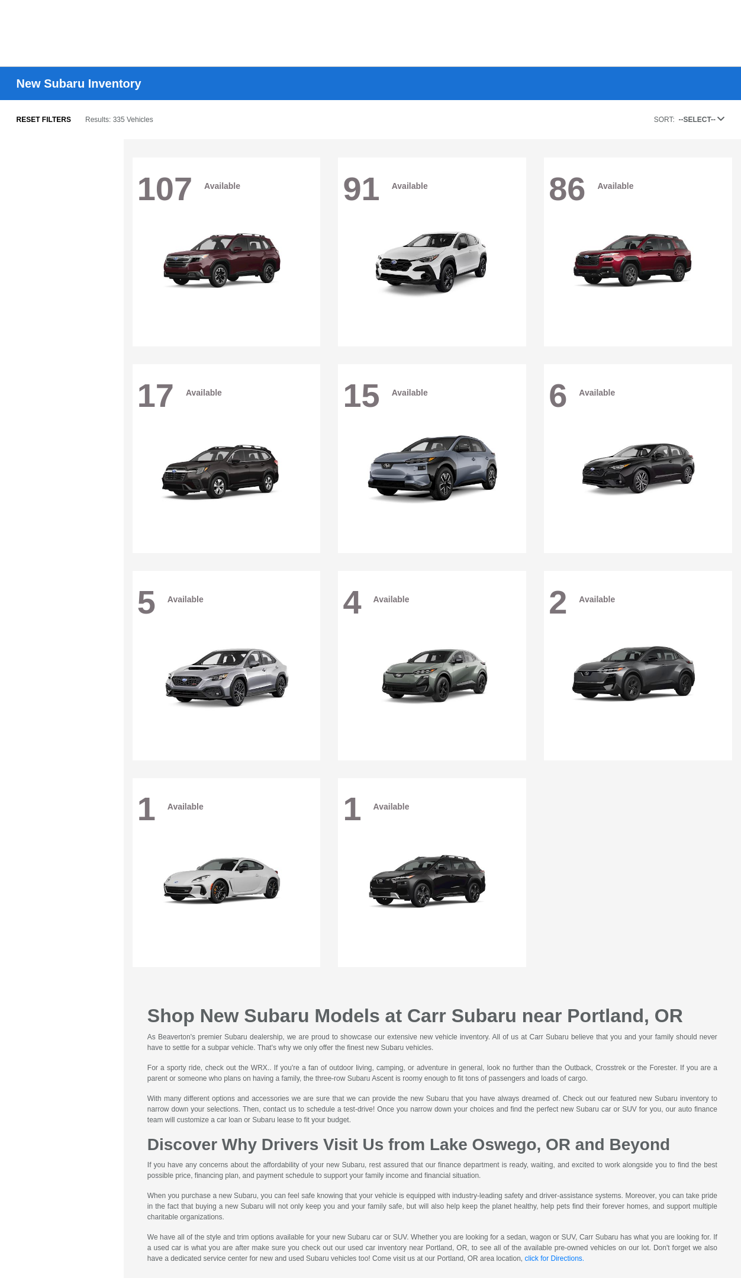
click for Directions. (554, 1258)
